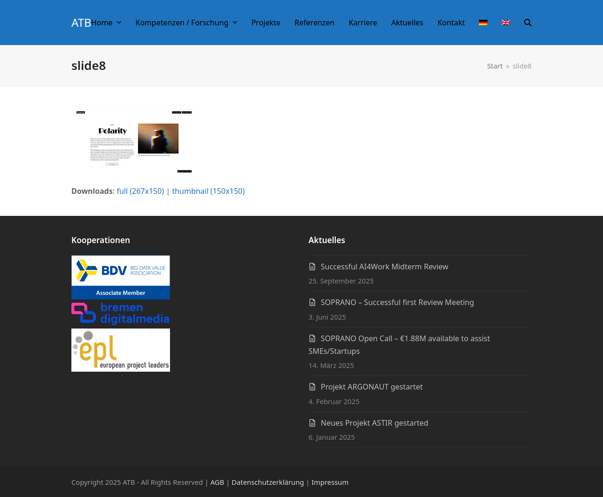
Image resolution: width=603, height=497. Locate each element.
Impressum (329, 482)
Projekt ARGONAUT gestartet (372, 387)
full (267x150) (140, 191)
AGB (217, 482)
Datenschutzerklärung (268, 482)
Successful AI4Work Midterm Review (384, 266)
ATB (81, 22)
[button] (528, 22)
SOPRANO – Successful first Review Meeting (397, 302)
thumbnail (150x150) (208, 191)
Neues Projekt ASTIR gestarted (374, 423)
